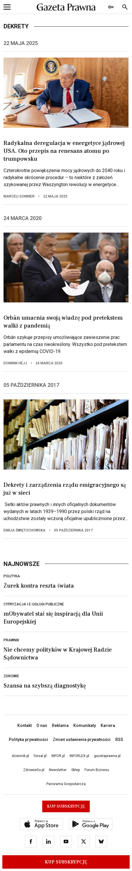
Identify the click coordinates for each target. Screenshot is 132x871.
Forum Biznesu (96, 770)
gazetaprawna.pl (107, 756)
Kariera (108, 725)
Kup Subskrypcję (66, 862)
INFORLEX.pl (79, 756)
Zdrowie (11, 676)
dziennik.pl (20, 756)
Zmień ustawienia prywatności (82, 739)
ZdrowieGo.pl (33, 770)
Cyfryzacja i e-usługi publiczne (34, 604)
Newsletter (58, 770)
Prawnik (11, 640)
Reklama (60, 725)
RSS (119, 739)
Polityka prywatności (28, 739)
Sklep (75, 770)
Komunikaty (84, 725)
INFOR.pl (58, 756)
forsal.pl (40, 756)
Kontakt (24, 725)
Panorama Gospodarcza (66, 784)
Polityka (12, 576)
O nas (41, 725)
